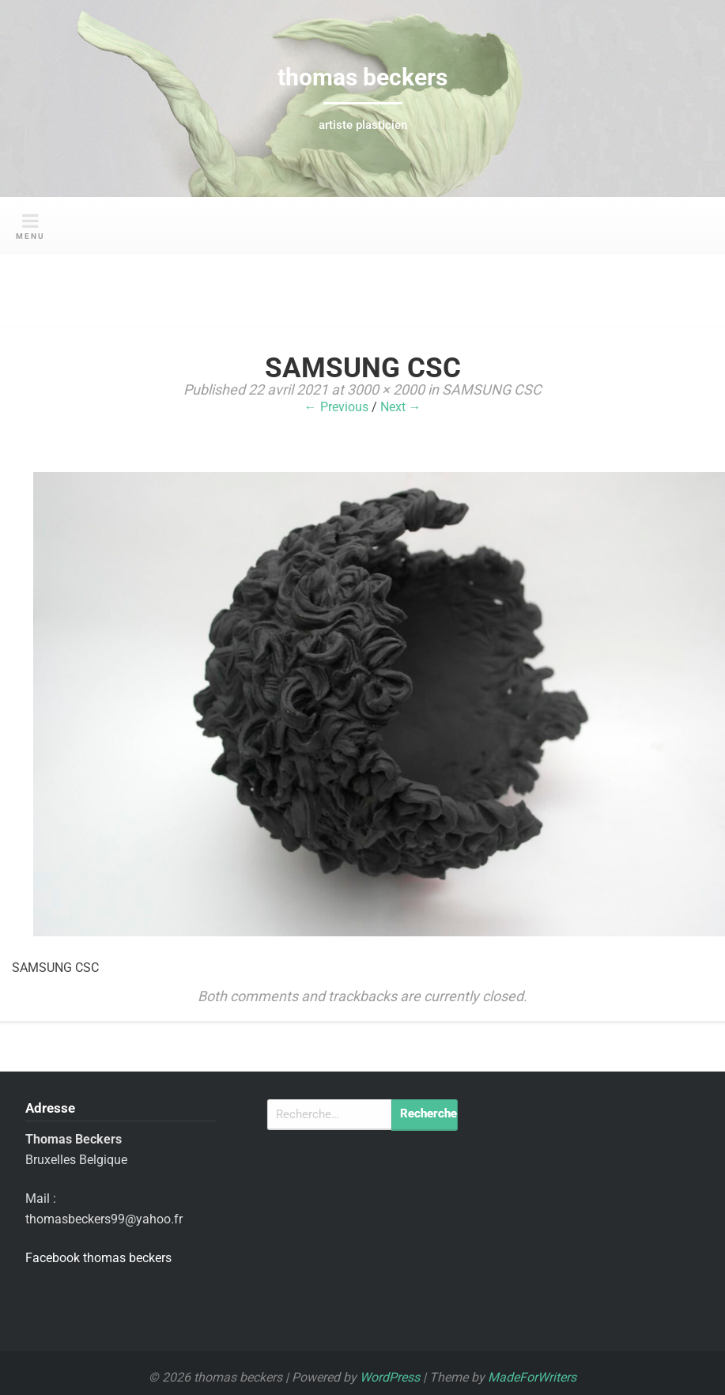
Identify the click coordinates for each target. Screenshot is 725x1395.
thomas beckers (362, 77)
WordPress (390, 1377)
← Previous (336, 406)
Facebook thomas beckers (98, 1257)
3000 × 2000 (386, 389)
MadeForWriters (532, 1377)
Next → (400, 406)
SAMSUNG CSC (492, 389)
